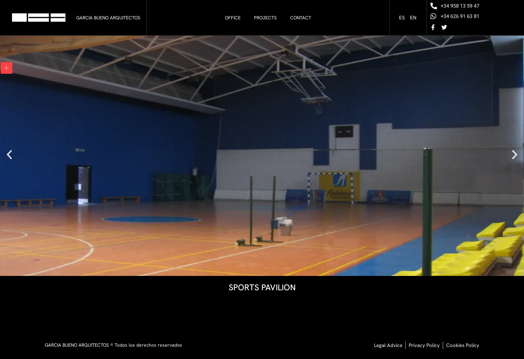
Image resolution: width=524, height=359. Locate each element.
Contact (300, 18)
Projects (265, 18)
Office (233, 18)
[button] (9, 154)
